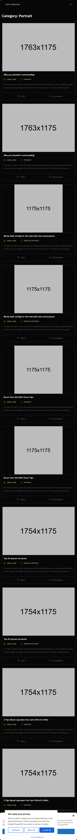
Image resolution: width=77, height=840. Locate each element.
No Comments (57, 96)
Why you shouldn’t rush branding (19, 74)
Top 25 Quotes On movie (15, 558)
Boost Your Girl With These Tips (18, 397)
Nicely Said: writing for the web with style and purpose (29, 236)
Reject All (31, 830)
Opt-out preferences (37, 837)
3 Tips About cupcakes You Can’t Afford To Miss (26, 720)
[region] (31, 822)
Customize (15, 830)
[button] (73, 815)
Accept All (47, 830)
